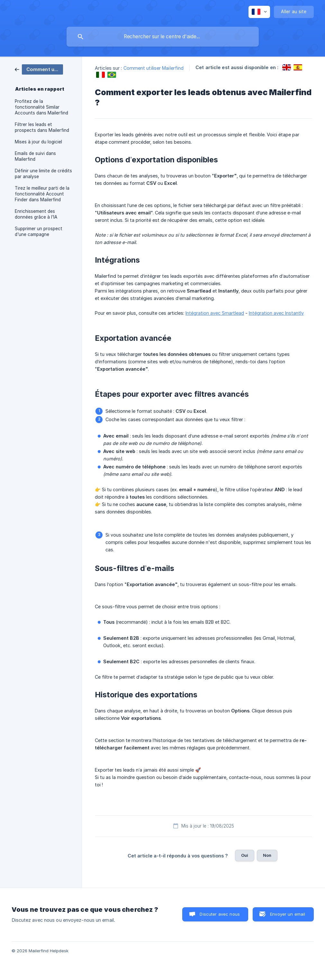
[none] (259, 12)
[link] (39, 69)
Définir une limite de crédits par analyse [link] (43, 173)
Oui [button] (244, 855)
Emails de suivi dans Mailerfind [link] (35, 156)
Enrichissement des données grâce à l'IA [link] (36, 214)
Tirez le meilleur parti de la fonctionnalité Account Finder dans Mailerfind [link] (42, 194)
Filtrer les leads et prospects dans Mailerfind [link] (42, 127)
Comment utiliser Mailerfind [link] (153, 68)
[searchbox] (163, 37)
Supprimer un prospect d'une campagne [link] (38, 231)
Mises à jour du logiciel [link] (38, 141)
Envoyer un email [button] (287, 914)
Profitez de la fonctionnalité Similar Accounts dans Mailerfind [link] (41, 107)
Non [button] (267, 855)
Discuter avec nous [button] (220, 914)
